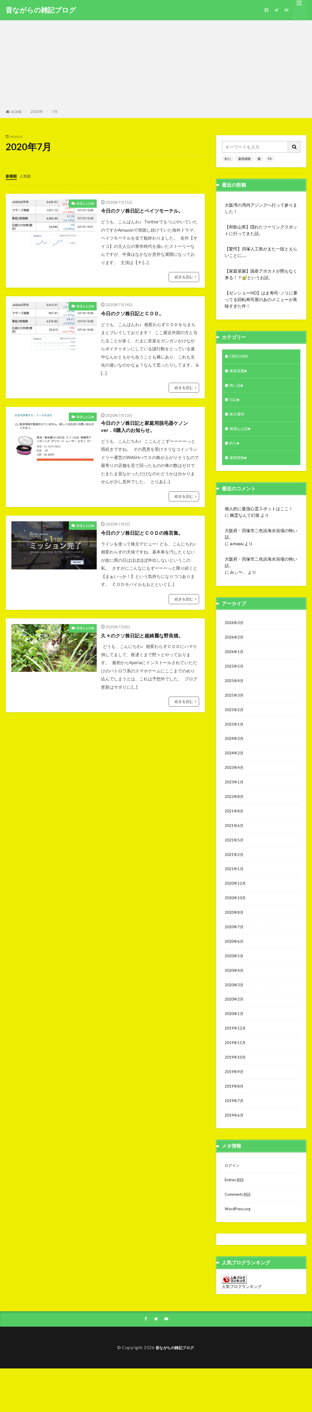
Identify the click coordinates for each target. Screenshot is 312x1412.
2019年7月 (235, 1138)
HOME (16, 112)
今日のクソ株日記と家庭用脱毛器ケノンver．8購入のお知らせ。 (149, 427)
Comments (239, 1236)
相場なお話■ (85, 203)
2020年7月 (235, 953)
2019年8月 (235, 1123)
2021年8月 (235, 830)
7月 (55, 111)
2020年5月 (235, 984)
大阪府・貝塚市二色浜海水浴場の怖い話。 (261, 541)
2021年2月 (235, 877)
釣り (228, 158)
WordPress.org (239, 1251)
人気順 (27, 175)
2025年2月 (235, 723)
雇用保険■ (239, 464)
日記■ (235, 403)
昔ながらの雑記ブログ (41, 10)
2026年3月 (235, 630)
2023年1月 (235, 799)
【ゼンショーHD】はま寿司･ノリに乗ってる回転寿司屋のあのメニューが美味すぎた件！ (261, 299)
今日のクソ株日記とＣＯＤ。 (138, 312)
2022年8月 (235, 815)
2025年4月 (235, 692)
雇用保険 (244, 158)
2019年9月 (235, 1107)
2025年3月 (235, 707)
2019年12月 (237, 1061)
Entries (236, 1220)
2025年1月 (235, 738)
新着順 (12, 175)
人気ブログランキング (242, 1329)
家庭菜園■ (239, 372)
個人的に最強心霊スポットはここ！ (259, 515)
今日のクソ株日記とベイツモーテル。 (149, 210)
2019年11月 (237, 1077)
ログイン (233, 1205)
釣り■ (235, 449)
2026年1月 (235, 661)
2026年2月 (235, 646)
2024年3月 (235, 753)
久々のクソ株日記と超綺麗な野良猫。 (149, 637)
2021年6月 (235, 846)
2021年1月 (235, 892)
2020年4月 (235, 1000)
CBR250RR (240, 356)
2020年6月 (235, 969)
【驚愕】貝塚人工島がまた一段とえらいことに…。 (261, 252)
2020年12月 (237, 907)
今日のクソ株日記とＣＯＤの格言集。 (149, 534)
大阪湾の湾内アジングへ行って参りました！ (261, 208)
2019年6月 (235, 1154)
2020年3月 (235, 1015)
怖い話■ (237, 387)
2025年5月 (235, 676)
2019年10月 (237, 1092)
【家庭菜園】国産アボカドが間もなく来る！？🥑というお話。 (261, 274)
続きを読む (184, 276)
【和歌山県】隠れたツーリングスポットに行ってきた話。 (261, 230)
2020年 (36, 111)
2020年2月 (235, 1031)
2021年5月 (235, 861)
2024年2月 (235, 769)
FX (270, 158)
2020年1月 (235, 1046)
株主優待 (238, 418)
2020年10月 (237, 923)
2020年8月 (235, 938)
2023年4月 (235, 784)
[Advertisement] (156, 66)
